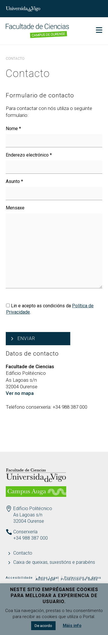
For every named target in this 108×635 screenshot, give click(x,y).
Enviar (26, 338)
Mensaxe (15, 208)
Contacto (22, 553)
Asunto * (14, 181)
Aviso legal (45, 579)
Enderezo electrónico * (29, 155)
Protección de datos (79, 579)
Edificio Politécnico (32, 508)
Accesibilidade (19, 578)
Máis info (72, 625)
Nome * (13, 128)
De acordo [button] (43, 626)
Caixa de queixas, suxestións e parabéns (54, 562)
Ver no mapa (20, 393)
